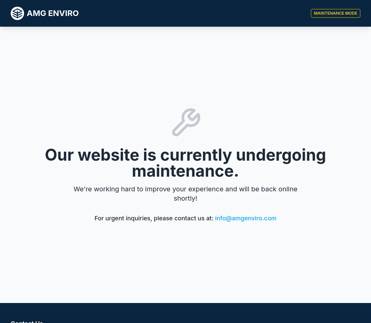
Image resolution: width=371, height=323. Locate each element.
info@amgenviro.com (246, 218)
